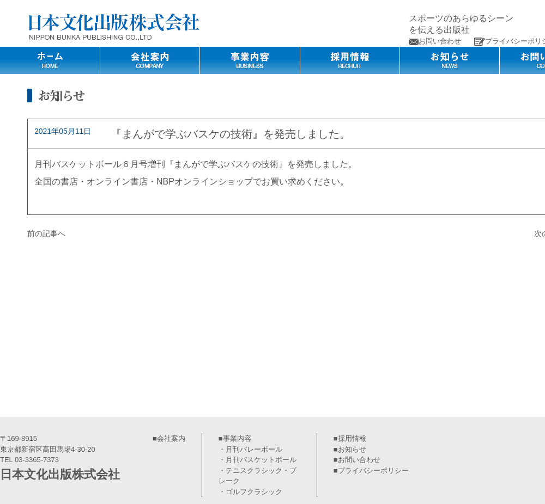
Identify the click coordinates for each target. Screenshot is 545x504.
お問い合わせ (435, 41)
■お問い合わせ (357, 460)
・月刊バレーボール (250, 449)
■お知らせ (350, 449)
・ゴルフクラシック (250, 492)
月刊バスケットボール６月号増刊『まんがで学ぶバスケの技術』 (160, 164)
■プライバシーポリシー (371, 470)
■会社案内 (169, 438)
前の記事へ (46, 233)
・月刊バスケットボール (257, 460)
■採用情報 (350, 438)
